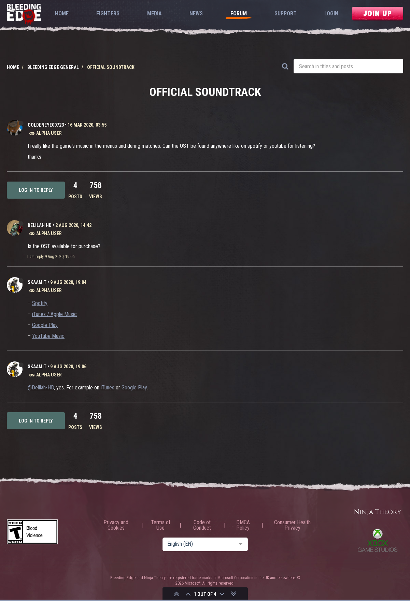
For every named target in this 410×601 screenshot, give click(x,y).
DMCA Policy (243, 525)
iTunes (107, 387)
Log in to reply (36, 190)
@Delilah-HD (41, 387)
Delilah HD (40, 225)
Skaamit (37, 282)
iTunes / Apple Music (54, 314)
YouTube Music (48, 336)
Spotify (39, 303)
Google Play (45, 325)
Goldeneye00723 (46, 125)
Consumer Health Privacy (292, 525)
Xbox (377, 540)
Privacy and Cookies (115, 525)
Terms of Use (160, 525)
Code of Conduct (202, 525)
